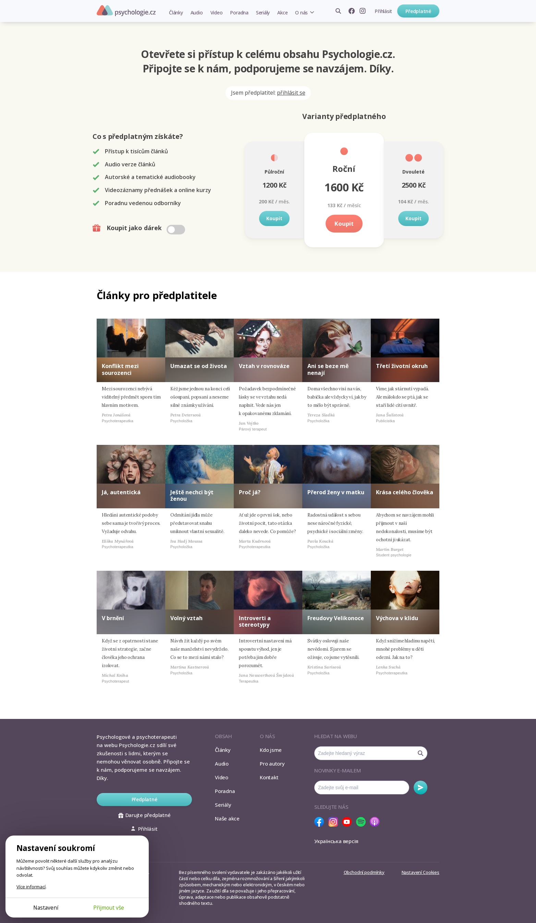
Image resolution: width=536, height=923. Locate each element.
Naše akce (227, 818)
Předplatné (418, 11)
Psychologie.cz (126, 10)
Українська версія (336, 841)
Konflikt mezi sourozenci (120, 369)
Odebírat (420, 787)
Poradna (239, 12)
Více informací (31, 887)
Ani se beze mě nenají (328, 369)
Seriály (263, 12)
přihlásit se (291, 92)
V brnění (113, 618)
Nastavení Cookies (420, 872)
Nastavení (45, 907)
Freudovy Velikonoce (335, 618)
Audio (197, 12)
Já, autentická (121, 492)
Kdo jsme (271, 749)
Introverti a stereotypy (255, 621)
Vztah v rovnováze (264, 366)
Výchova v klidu (397, 618)
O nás (301, 12)
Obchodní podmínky (364, 872)
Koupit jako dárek (140, 228)
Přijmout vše (108, 907)
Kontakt (269, 777)
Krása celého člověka (404, 492)
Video (216, 12)
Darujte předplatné (144, 815)
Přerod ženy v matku (335, 492)
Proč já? (249, 492)
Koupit (274, 218)
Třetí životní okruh (402, 366)
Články (176, 12)
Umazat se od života (198, 366)
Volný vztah (186, 618)
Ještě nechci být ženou (192, 495)
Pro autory (272, 763)
